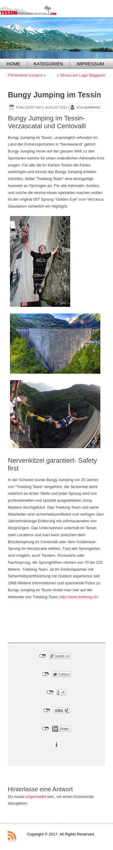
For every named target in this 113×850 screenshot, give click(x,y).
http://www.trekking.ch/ (78, 597)
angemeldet (36, 796)
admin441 (92, 107)
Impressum (90, 63)
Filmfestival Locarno (25, 75)
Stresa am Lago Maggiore (82, 75)
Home (13, 63)
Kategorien (48, 63)
